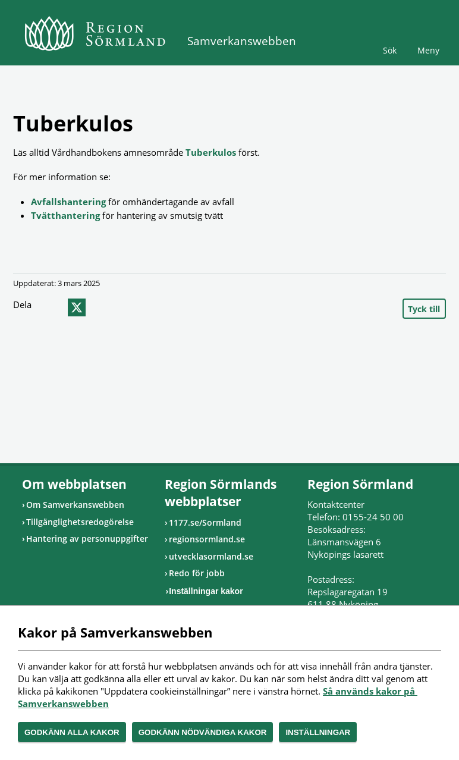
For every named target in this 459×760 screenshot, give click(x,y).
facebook (53, 307)
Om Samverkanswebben (75, 504)
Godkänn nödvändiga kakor (203, 732)
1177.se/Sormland (205, 522)
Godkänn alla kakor (72, 732)
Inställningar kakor (206, 591)
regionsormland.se (207, 539)
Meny (428, 50)
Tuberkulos (211, 152)
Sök (390, 50)
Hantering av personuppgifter (87, 538)
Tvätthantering (65, 215)
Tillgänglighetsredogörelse (80, 521)
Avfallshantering (68, 202)
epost (98, 307)
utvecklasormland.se (211, 556)
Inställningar (317, 732)
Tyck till (424, 309)
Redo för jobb (197, 573)
